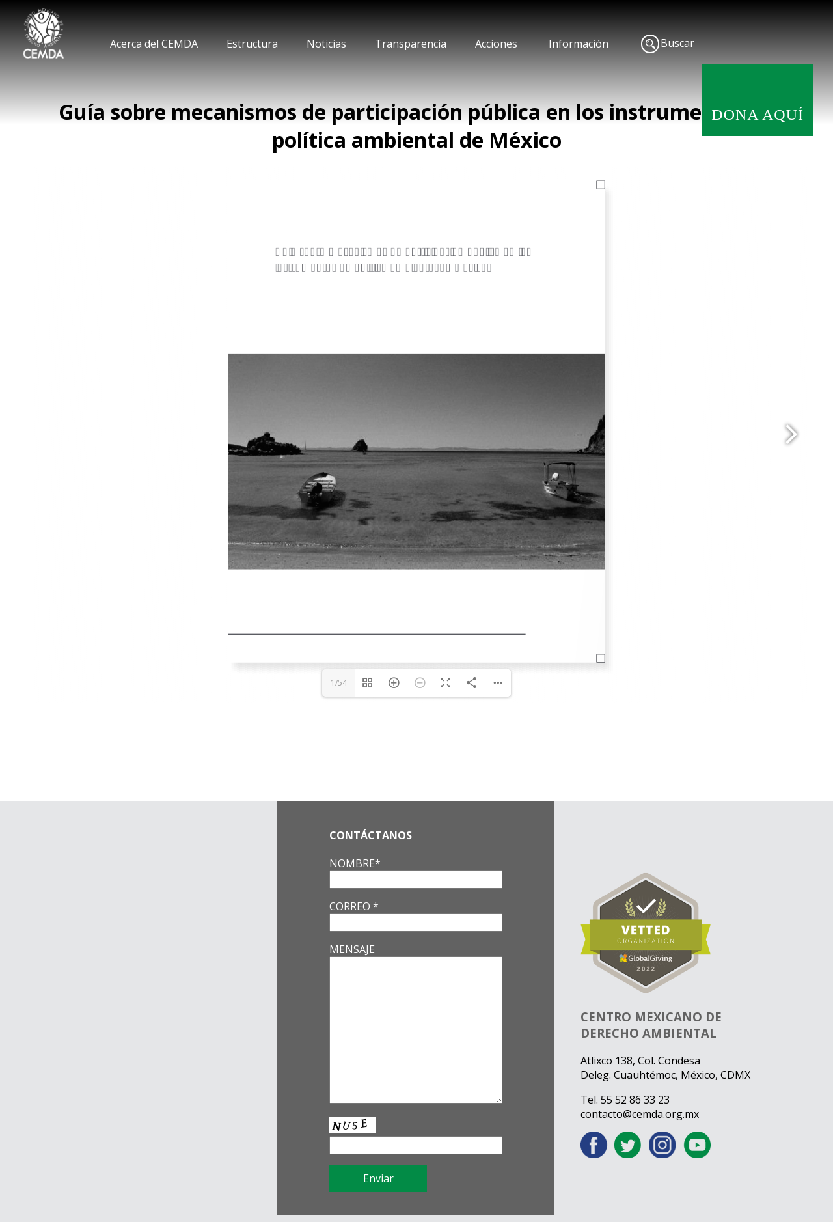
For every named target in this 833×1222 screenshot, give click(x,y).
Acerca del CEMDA (154, 43)
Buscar (677, 43)
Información (578, 43)
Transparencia (410, 43)
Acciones (496, 43)
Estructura (252, 43)
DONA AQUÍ (757, 114)
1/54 (339, 682)
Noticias (326, 43)
